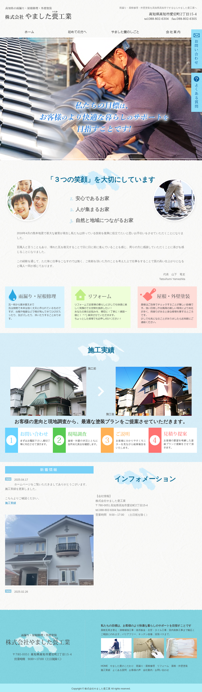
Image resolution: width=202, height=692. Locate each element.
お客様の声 (135, 670)
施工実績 (10, 503)
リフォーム (163, 666)
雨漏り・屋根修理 (145, 666)
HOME (29, 31)
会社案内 (173, 31)
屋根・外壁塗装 (179, 666)
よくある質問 (120, 670)
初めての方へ (77, 31)
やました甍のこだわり (122, 666)
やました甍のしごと (125, 31)
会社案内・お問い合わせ (156, 670)
